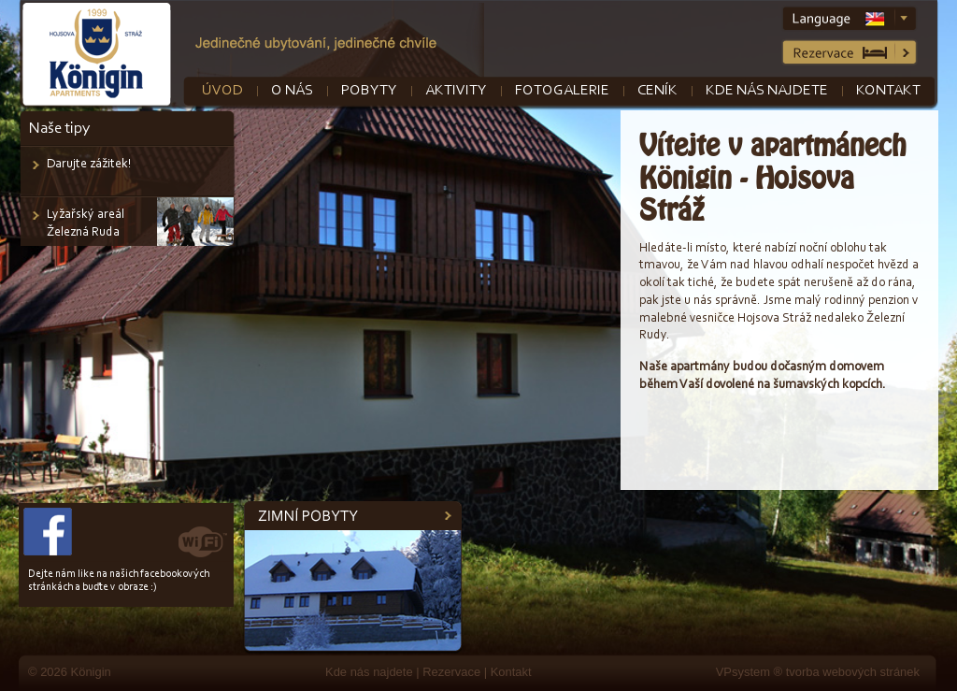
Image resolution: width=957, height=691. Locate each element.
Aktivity (456, 90)
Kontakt (888, 90)
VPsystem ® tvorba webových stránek (818, 672)
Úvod (222, 90)
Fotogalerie (562, 90)
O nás (292, 90)
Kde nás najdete (767, 90)
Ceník (657, 90)
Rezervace (451, 672)
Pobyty (369, 90)
